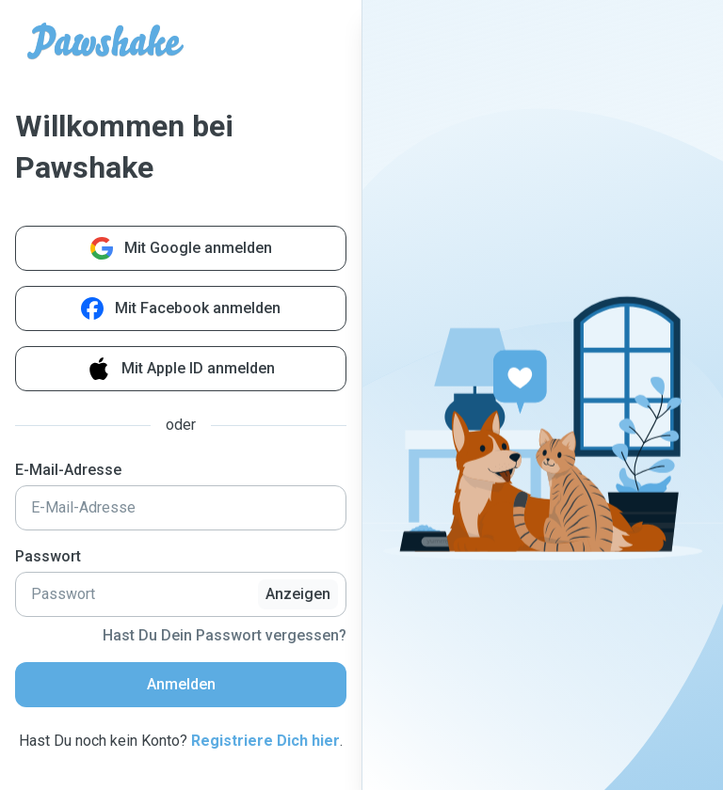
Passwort (48, 556)
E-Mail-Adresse (68, 470)
